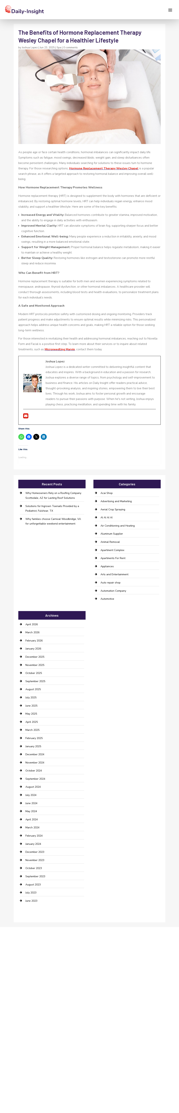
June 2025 (31, 705)
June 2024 (31, 803)
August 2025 (33, 689)
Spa (59, 47)
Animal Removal (110, 542)
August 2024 (33, 787)
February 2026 (34, 640)
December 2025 (34, 657)
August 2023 (33, 884)
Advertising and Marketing (116, 501)
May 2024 (31, 811)
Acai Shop (107, 493)
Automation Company (113, 591)
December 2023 (34, 852)
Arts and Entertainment (114, 574)
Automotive (107, 599)
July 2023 (30, 892)
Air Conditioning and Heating (118, 525)
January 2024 (33, 844)
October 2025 (33, 673)
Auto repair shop (111, 582)
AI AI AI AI (106, 517)
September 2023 (35, 876)
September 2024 (35, 779)
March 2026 (32, 632)
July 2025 (30, 697)
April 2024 (31, 819)
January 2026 (33, 648)
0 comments (70, 47)
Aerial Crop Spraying (113, 509)
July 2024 (30, 795)
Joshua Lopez (30, 47)
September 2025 (35, 681)
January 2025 (33, 746)
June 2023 (31, 901)
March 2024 (32, 827)
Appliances (107, 566)
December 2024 (34, 754)
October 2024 (33, 770)
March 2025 (32, 730)
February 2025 (34, 738)
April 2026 (31, 624)
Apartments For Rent (113, 558)
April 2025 (31, 722)
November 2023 (34, 860)
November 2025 (34, 665)
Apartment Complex (112, 550)
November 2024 (34, 762)
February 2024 (34, 836)
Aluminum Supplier (112, 534)
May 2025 (31, 714)
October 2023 (33, 868)
